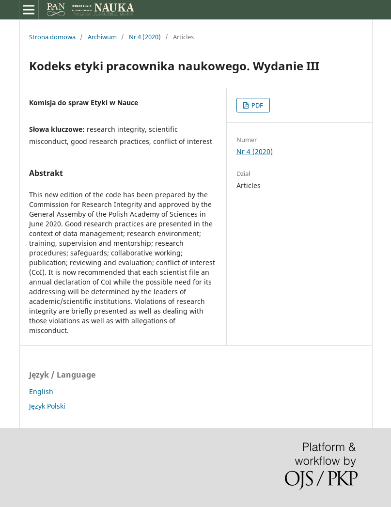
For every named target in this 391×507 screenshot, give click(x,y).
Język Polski (47, 406)
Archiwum (102, 36)
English (41, 391)
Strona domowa (52, 36)
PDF (256, 105)
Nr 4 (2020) (145, 36)
